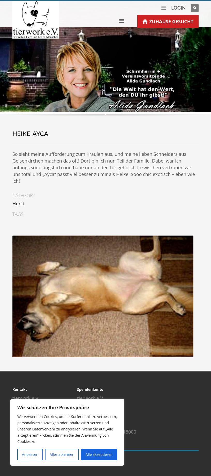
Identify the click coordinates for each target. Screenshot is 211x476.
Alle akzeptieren (99, 454)
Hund (18, 203)
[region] (67, 432)
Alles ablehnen (62, 454)
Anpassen (30, 454)
